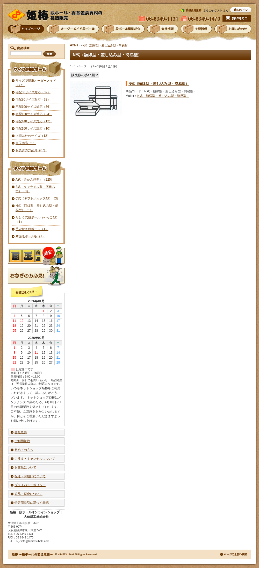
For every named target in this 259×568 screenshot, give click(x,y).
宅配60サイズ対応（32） (33, 92)
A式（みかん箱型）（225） (35, 179)
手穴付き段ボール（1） (32, 229)
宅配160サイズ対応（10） (34, 128)
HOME (74, 45)
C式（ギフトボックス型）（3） (38, 198)
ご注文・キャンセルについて (35, 458)
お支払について (25, 467)
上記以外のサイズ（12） (33, 136)
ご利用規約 (22, 441)
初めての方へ (24, 450)
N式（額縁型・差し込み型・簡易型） (106, 45)
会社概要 (21, 432)
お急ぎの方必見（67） (31, 150)
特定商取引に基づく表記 (32, 503)
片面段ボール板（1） (30, 236)
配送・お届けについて (30, 476)
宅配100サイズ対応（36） (34, 107)
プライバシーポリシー (30, 485)
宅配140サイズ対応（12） (34, 121)
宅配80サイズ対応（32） (33, 99)
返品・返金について (28, 494)
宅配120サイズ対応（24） (34, 114)
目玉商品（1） (26, 143)
